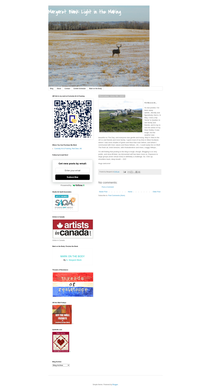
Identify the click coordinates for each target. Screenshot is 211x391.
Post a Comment (108, 187)
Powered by (73, 185)
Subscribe (72, 177)
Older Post (156, 192)
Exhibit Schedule (80, 88)
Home (130, 192)
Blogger (115, 384)
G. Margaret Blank (74, 260)
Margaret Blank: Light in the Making (84, 12)
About (59, 88)
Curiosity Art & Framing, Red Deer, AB (68, 149)
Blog (51, 88)
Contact (67, 88)
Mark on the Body (95, 88)
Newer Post (103, 192)
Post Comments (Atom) (116, 195)
